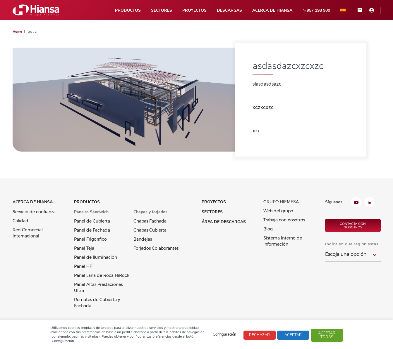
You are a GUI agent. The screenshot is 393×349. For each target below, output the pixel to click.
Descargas (229, 10)
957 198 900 (316, 10)
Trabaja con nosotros (284, 220)
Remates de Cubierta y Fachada (97, 302)
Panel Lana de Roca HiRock (101, 275)
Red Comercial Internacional (28, 233)
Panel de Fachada (92, 230)
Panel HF (83, 266)
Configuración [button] (224, 334)
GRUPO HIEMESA (281, 201)
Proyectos (194, 10)
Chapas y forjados (150, 212)
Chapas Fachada (150, 221)
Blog (268, 229)
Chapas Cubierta (150, 230)
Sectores (161, 10)
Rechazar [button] (259, 335)
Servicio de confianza (34, 211)
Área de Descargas (224, 222)
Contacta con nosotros (353, 225)
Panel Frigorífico (90, 239)
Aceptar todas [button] (326, 335)
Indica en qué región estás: (352, 244)
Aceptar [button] (293, 335)
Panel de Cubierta (92, 221)
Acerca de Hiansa (272, 10)
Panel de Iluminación (95, 257)
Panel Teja (84, 248)
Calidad (20, 220)
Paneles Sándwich (91, 212)
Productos (128, 10)
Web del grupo (278, 210)
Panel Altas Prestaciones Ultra (98, 287)
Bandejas (142, 239)
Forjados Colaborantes (156, 248)
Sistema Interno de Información (282, 241)
